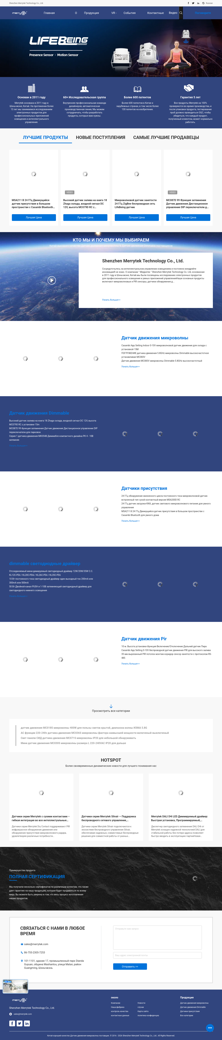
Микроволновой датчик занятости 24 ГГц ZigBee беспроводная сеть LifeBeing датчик (136, 204)
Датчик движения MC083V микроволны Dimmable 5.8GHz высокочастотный (161, 361)
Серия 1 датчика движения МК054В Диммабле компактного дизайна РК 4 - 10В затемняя (51, 438)
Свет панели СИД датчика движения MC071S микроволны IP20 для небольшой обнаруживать (78, 738)
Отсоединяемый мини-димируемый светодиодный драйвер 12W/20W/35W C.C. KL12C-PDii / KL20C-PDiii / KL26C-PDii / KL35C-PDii (51, 573)
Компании (115, 1003)
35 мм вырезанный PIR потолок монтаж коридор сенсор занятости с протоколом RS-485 (166, 656)
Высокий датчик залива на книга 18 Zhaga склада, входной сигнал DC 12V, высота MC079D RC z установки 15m (85, 204)
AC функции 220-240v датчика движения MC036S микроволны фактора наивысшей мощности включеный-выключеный (95, 732)
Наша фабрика (117, 1007)
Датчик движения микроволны (154, 337)
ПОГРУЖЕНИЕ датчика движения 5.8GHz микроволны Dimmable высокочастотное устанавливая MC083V (165, 355)
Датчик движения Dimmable (39, 413)
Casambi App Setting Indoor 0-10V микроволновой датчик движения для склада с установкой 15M (164, 347)
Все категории (186, 1015)
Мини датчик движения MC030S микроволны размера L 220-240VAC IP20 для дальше (73, 743)
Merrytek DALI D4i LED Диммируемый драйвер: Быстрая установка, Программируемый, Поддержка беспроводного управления (179, 818)
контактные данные (120, 1015)
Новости (141, 1003)
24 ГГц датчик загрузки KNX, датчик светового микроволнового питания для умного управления (166, 505)
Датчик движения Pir (144, 638)
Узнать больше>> (111, 300)
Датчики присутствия (144, 488)
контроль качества (119, 1011)
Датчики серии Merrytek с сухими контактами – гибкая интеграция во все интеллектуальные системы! (41, 818)
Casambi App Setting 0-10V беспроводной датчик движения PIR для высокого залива (166, 650)
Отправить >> (130, 966)
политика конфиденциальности (148, 1015)
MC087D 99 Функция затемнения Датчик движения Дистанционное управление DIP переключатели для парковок (188, 204)
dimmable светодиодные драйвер (44, 563)
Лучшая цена (34, 217)
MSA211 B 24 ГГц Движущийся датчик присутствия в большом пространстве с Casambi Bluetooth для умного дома (32, 204)
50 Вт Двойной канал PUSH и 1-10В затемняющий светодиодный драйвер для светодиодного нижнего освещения (50, 588)
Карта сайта (143, 1011)
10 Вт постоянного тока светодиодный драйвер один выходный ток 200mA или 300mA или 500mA (51, 581)
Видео (173, 12)
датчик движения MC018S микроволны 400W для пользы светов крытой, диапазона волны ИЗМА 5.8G (84, 727)
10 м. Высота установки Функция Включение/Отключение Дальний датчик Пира (164, 646)
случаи (141, 1007)
